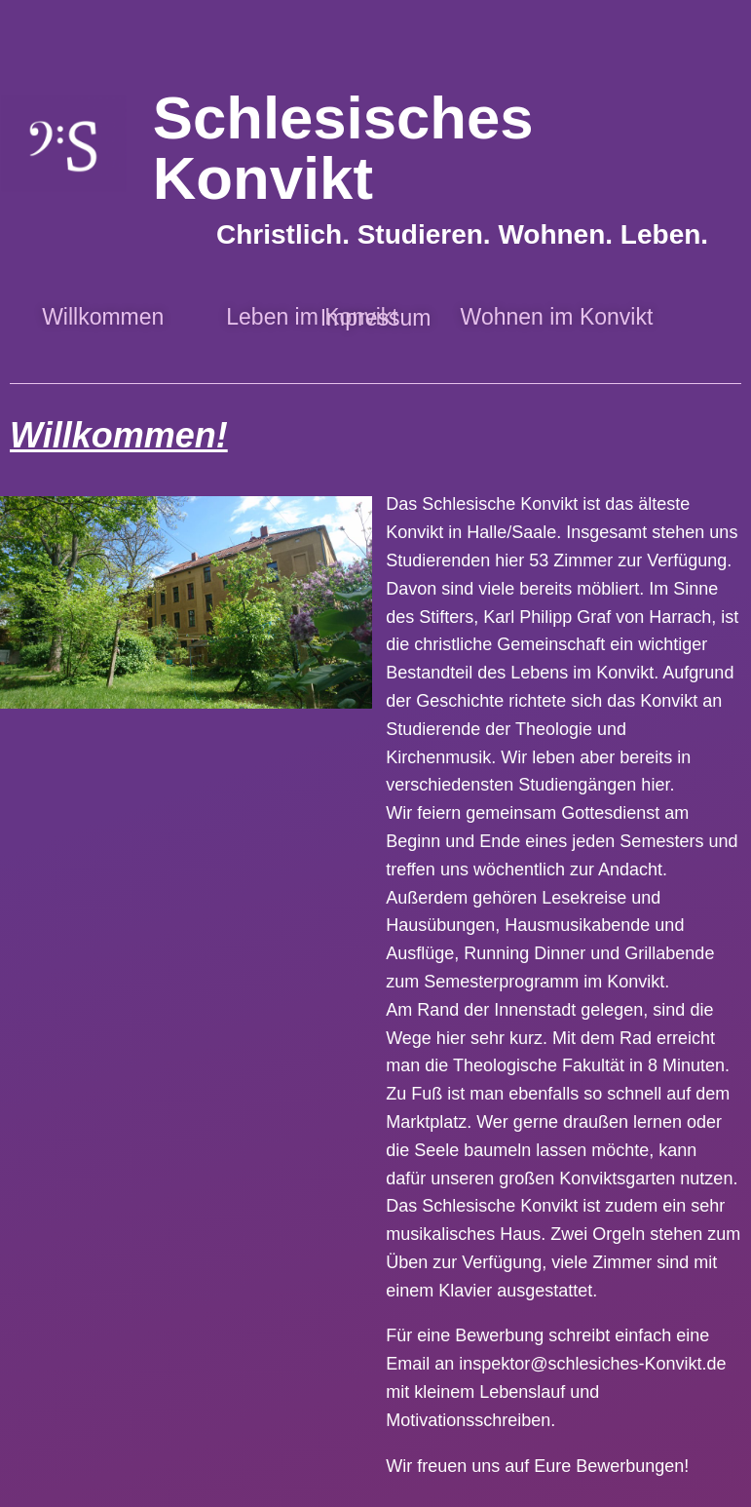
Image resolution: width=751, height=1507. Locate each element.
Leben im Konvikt (309, 316)
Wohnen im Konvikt (557, 316)
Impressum (376, 317)
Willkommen (103, 316)
